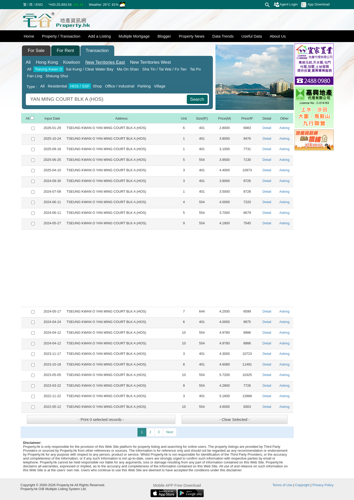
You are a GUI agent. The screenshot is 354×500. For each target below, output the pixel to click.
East (105, 62)
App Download (315, 4)
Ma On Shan (128, 69)
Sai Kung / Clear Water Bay (89, 69)
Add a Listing (99, 36)
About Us (278, 36)
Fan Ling (34, 76)
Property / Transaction (61, 36)
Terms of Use (282, 485)
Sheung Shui (57, 76)
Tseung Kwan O (48, 69)
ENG (39, 5)
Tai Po (195, 69)
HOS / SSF (79, 86)
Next (169, 432)
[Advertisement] (157, 268)
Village (160, 86)
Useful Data (252, 36)
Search (197, 99)
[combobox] (107, 99)
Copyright (302, 485)
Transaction (97, 50)
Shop (97, 86)
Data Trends (223, 36)
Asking (284, 128)
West (150, 62)
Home (29, 36)
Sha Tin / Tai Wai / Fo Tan (164, 69)
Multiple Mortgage (133, 36)
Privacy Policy (323, 485)
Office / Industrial (119, 86)
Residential (57, 86)
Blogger (164, 36)
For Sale (36, 50)
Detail (266, 128)
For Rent (65, 50)
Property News (191, 36)
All (28, 62)
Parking (144, 86)
